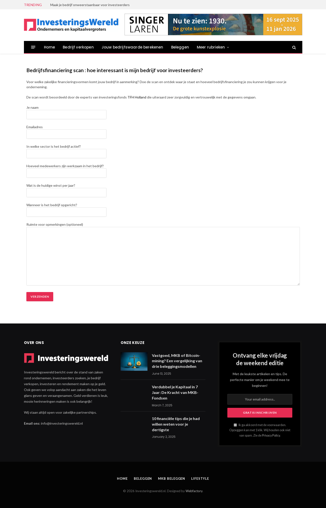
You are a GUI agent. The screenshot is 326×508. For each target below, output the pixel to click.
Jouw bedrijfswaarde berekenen (132, 47)
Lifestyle (200, 478)
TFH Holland (136, 97)
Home (49, 47)
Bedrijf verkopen (78, 47)
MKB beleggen (171, 478)
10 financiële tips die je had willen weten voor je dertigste (176, 424)
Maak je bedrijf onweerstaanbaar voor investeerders (90, 5)
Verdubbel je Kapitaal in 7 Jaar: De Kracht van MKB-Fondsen (175, 392)
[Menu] (33, 47)
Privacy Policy (271, 435)
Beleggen (180, 47)
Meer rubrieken (211, 47)
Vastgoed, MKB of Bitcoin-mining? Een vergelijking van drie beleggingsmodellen (177, 361)
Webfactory (194, 491)
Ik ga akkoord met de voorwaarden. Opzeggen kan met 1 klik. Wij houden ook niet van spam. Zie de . (259, 430)
